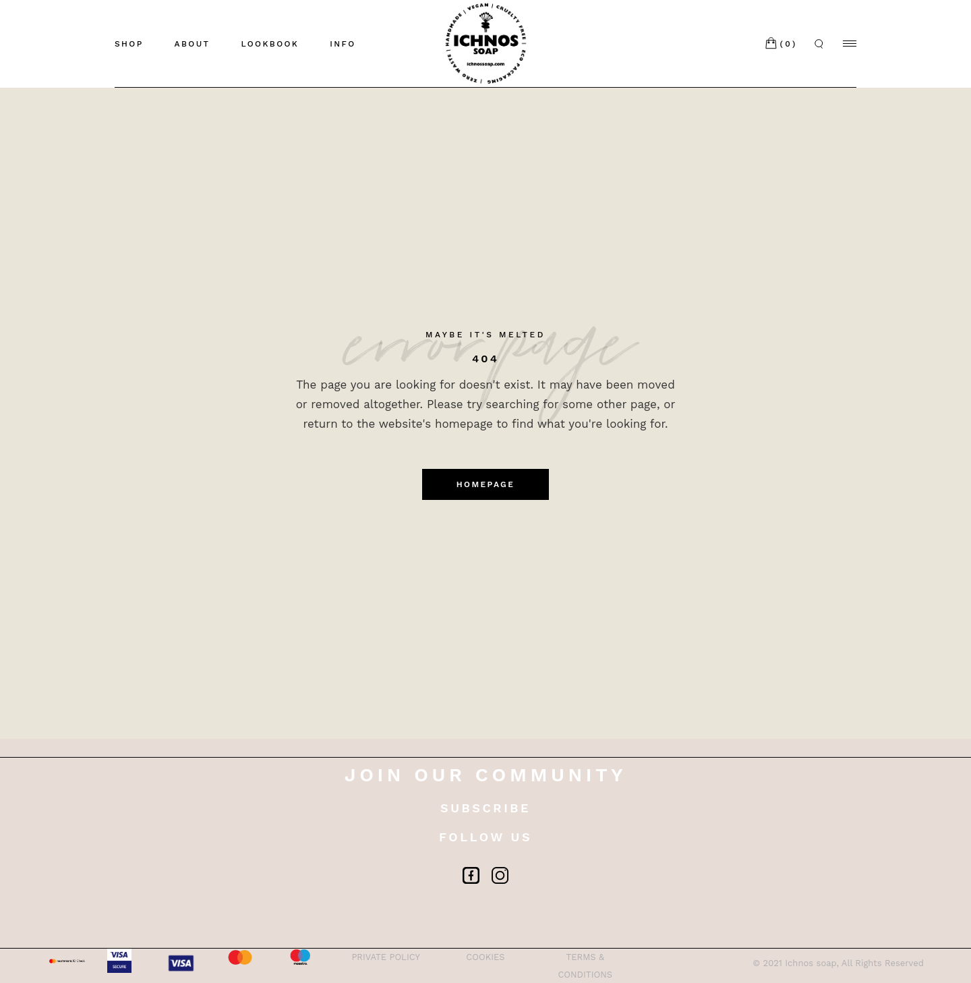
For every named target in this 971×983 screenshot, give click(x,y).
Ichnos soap (810, 963)
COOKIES (485, 957)
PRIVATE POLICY (385, 957)
